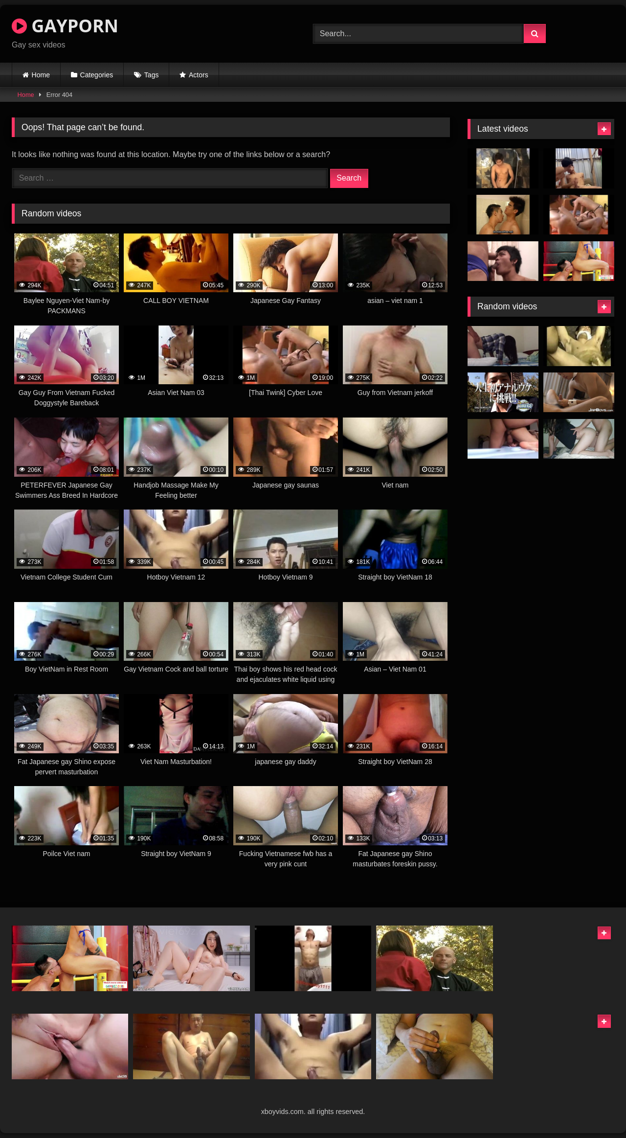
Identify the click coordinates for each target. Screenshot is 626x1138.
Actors (198, 75)
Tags (151, 75)
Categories (96, 75)
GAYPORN (65, 26)
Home (41, 75)
